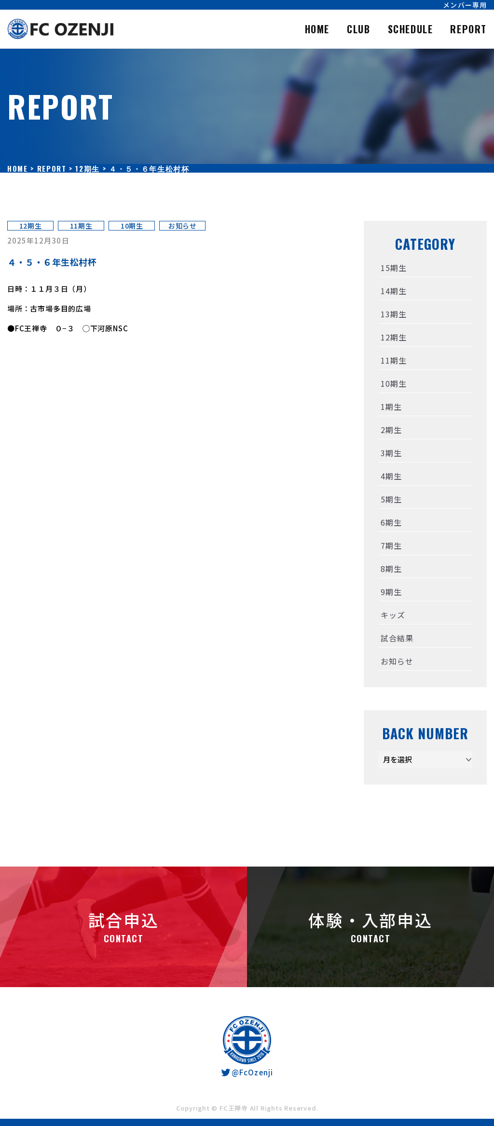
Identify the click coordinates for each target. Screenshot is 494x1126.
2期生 (391, 429)
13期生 (393, 314)
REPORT (468, 29)
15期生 (393, 267)
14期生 (393, 291)
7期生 (391, 545)
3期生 (391, 453)
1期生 (391, 406)
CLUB (358, 29)
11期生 (81, 226)
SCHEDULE (410, 29)
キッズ (393, 615)
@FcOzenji (247, 1072)
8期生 (391, 568)
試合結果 (397, 638)
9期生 (391, 591)
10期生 (132, 226)
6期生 (391, 522)
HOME (317, 29)
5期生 (391, 499)
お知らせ (182, 226)
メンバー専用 (465, 5)
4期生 (391, 476)
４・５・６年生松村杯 (51, 262)
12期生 (30, 226)
